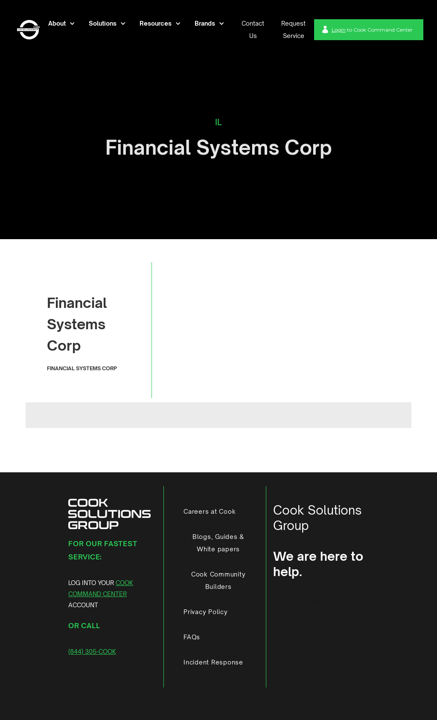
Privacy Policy (206, 611)
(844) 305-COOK (92, 651)
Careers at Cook (210, 511)
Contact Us (253, 29)
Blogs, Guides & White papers (218, 543)
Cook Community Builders (218, 580)
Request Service (293, 29)
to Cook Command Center (372, 29)
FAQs (192, 637)
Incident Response (213, 662)
